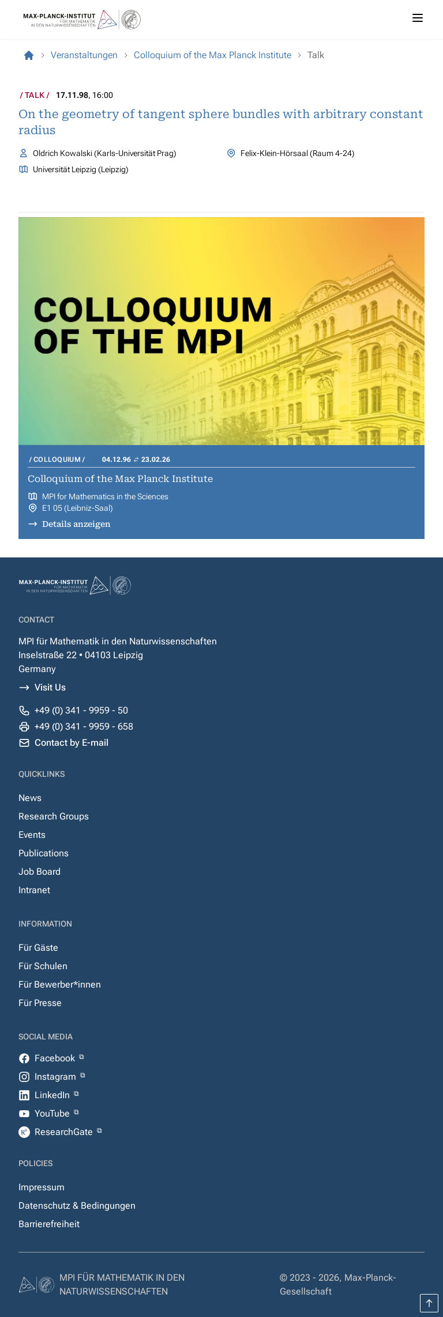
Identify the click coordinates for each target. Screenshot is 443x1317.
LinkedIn (53, 1095)
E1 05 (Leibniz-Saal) (77, 508)
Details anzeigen (76, 524)
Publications (43, 853)
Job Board (39, 871)
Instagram (56, 1076)
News (30, 797)
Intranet (34, 890)
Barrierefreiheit (49, 1224)
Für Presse (40, 1002)
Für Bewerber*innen (59, 984)
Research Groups (53, 816)
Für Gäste (38, 947)
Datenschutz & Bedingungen (77, 1205)
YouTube (53, 1113)
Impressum (41, 1187)
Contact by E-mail (71, 742)
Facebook (56, 1058)
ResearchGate (65, 1131)
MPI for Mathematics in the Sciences (105, 496)
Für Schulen (42, 966)
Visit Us (50, 687)
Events (32, 834)
